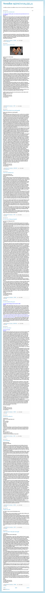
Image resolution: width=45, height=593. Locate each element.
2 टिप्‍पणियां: (15, 297)
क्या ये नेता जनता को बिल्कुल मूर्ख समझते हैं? (10, 219)
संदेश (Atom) (8, 589)
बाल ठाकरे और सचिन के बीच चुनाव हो (9, 301)
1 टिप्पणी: (14, 214)
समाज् (5, 437)
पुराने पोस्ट (28, 587)
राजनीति (6, 107)
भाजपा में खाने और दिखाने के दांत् (8, 172)
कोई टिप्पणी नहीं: (15, 168)
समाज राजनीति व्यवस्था (7, 41)
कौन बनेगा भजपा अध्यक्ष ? (7, 327)
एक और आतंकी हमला (6, 440)
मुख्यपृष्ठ (16, 587)
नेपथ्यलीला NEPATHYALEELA (18, 3)
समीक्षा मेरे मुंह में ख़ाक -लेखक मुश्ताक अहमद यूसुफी (11, 531)
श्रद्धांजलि (6, 528)
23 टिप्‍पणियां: (14, 40)
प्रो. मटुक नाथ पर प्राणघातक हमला (8, 12)
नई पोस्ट (4, 587)
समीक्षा (5, 585)
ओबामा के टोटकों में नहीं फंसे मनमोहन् (9, 44)
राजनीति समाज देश (7, 169)
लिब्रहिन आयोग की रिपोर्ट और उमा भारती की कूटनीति (11, 110)
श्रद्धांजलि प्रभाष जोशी (6, 509)
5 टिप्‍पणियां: (15, 584)
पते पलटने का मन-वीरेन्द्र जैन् (7, 416)
